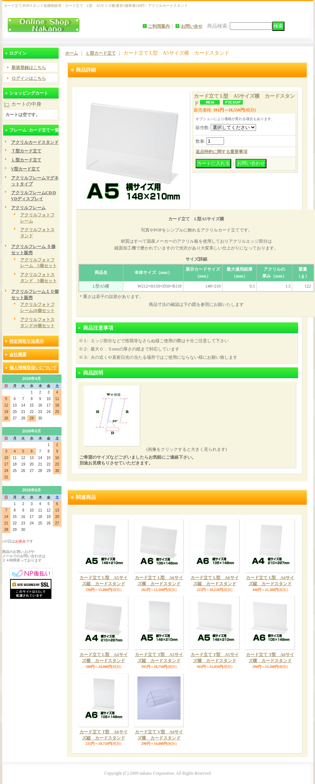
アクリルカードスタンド (35, 142)
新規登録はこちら (29, 67)
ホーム (71, 53)
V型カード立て (25, 168)
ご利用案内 (159, 26)
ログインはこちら (29, 78)
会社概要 (18, 354)
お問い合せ (191, 26)
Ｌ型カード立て (26, 159)
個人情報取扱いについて (33, 367)
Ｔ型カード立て (26, 150)
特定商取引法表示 (26, 341)
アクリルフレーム (28, 207)
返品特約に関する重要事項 (221, 151)
